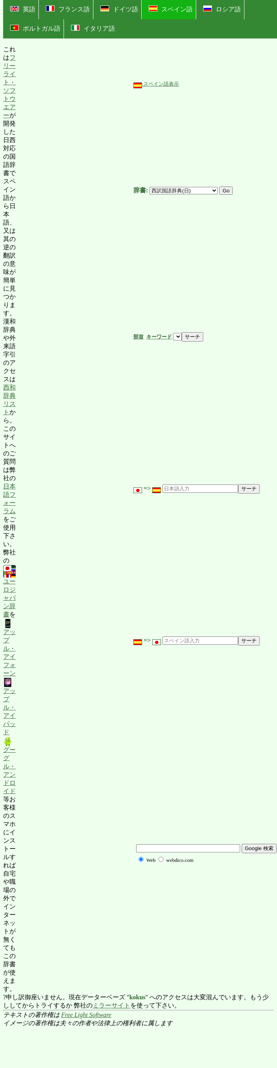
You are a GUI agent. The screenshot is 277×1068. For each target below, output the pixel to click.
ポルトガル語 (35, 28)
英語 (22, 9)
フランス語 (68, 9)
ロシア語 (222, 9)
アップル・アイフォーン (9, 648)
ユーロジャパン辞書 (9, 592)
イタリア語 (93, 28)
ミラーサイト (111, 1005)
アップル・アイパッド (9, 706)
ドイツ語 (119, 9)
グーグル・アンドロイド (9, 765)
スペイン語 (171, 9)
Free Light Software (86, 1014)
